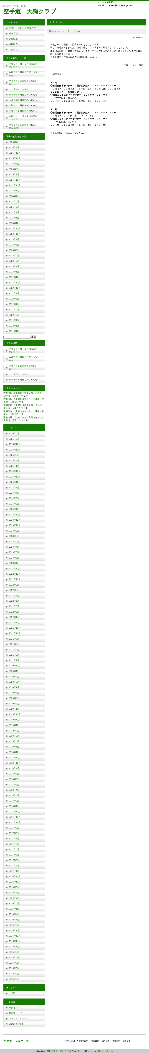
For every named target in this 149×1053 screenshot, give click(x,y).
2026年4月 (14, 142)
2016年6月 (14, 903)
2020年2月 (14, 703)
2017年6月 (14, 844)
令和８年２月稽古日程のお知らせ (23, 74)
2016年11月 (15, 881)
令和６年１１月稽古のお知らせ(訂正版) (23, 126)
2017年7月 (14, 838)
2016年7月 (14, 898)
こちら (66, 133)
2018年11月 (15, 757)
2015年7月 (14, 963)
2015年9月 (14, 952)
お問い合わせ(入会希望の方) (23, 28)
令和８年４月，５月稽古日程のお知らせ (23, 65)
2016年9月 (14, 887)
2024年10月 (15, 190)
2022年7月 (14, 304)
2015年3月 (14, 979)
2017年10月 (15, 822)
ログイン (13, 1007)
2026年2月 (14, 147)
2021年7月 (14, 639)
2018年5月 (14, 784)
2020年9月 (14, 676)
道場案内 (13, 44)
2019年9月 (14, 730)
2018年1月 (14, 806)
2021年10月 (15, 633)
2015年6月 (14, 968)
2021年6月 (14, 644)
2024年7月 (14, 196)
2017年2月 (14, 865)
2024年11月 (15, 185)
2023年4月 (14, 255)
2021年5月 (14, 649)
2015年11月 (15, 941)
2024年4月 (14, 201)
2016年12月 (15, 876)
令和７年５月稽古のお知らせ (23, 94)
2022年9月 (14, 293)
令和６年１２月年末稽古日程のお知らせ (23, 118)
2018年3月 (14, 795)
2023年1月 (14, 271)
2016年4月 (14, 914)
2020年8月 (14, 682)
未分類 (12, 993)
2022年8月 (14, 298)
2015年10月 (15, 946)
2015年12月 (15, 935)
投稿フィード (15, 1013)
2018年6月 (14, 779)
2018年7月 (14, 773)
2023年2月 (14, 266)
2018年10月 (15, 763)
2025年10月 (15, 158)
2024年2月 (14, 212)
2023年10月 (15, 234)
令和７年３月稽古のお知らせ (23, 100)
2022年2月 (14, 320)
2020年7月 (14, 687)
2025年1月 (14, 174)
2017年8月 (14, 833)
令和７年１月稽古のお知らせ (23, 111)
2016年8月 (14, 892)
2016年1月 (14, 930)
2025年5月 (14, 163)
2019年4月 (14, 741)
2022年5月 (14, 315)
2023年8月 (14, 244)
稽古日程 (13, 33)
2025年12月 (15, 153)
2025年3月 (14, 169)
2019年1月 (14, 746)
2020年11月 (15, 671)
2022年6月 (14, 309)
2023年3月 (14, 261)
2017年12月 (15, 811)
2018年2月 (14, 800)
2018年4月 (14, 790)
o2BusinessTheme (105, 1051)
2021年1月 (14, 660)
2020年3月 (14, 698)
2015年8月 (14, 957)
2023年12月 (15, 223)
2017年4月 (14, 854)
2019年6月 (14, 736)
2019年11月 (15, 719)
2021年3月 (14, 655)
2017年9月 (14, 827)
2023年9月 (14, 239)
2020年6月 (14, 692)
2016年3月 (14, 919)
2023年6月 (14, 250)
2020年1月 (14, 709)
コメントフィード (17, 1018)
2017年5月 (14, 849)
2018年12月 (15, 752)
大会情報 (13, 49)
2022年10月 (15, 288)
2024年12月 (15, 180)
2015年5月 (14, 973)
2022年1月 (14, 325)
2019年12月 (15, 714)
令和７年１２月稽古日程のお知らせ (23, 82)
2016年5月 (14, 908)
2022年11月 (15, 282)
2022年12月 (15, 277)
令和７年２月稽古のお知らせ (23, 105)
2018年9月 (14, 768)
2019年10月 (15, 725)
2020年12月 (15, 665)
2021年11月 (15, 628)
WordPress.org (16, 1024)
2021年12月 (15, 331)
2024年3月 (14, 207)
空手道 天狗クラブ (29, 11)
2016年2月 (14, 925)
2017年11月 (15, 817)
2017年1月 (14, 871)
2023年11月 (15, 228)
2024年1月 (14, 217)
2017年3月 (14, 860)
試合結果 (13, 38)
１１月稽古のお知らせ (20, 89)
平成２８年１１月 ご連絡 (65, 31)
